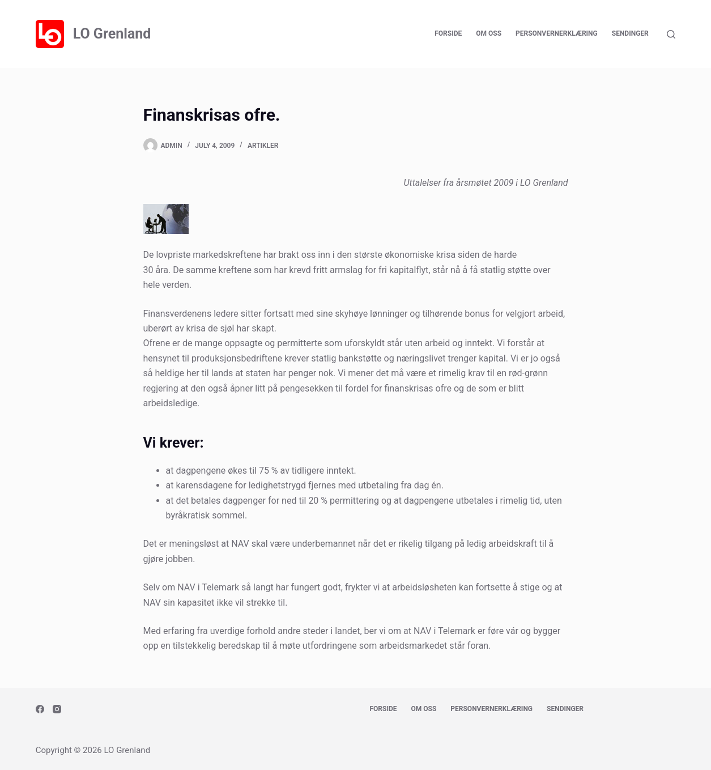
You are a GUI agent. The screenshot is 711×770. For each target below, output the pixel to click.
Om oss (488, 33)
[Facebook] (40, 709)
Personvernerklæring (557, 33)
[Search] (671, 34)
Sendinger (630, 33)
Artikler (263, 146)
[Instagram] (57, 709)
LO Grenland (112, 33)
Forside (448, 33)
